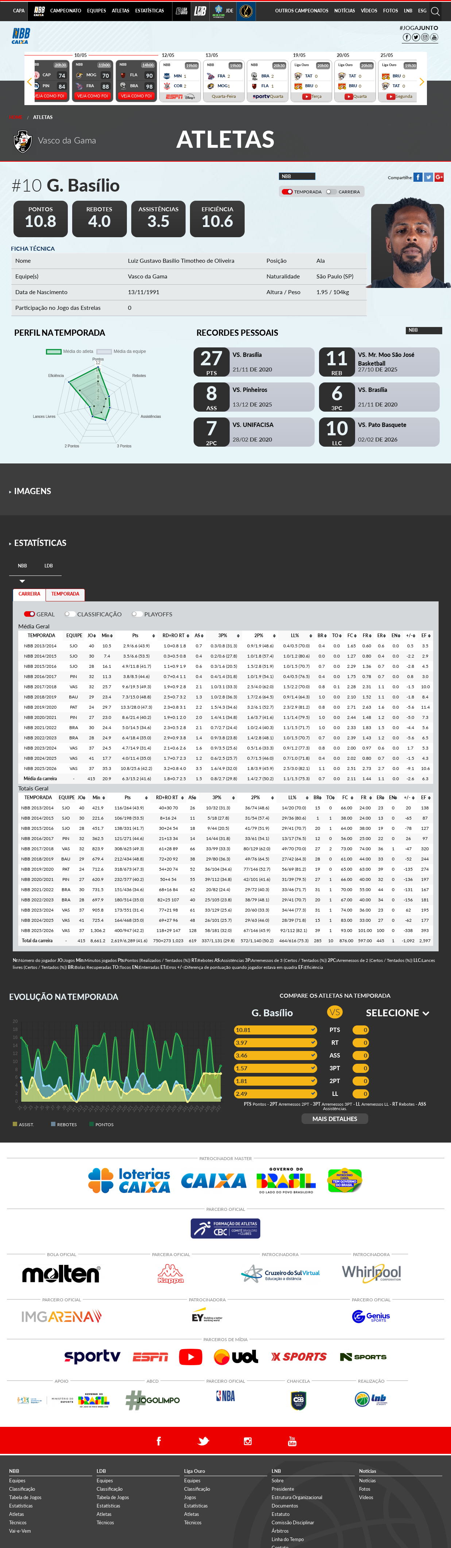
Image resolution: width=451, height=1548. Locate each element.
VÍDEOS (369, 11)
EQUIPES (96, 11)
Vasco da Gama (147, 276)
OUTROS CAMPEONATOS (301, 11)
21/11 (252, 369)
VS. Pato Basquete (382, 424)
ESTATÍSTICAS (149, 11)
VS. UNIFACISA (253, 424)
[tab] (22, 566)
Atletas (43, 117)
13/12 (252, 404)
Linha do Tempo (288, 1539)
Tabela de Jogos (25, 1497)
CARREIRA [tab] (29, 594)
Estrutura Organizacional (297, 1497)
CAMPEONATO (65, 11)
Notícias (367, 1480)
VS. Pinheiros (250, 389)
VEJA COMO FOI (49, 95)
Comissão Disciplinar (293, 1522)
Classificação (22, 1489)
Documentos (285, 1506)
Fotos (364, 1489)
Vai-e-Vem (20, 1531)
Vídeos (366, 1497)
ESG (422, 11)
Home (16, 117)
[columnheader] (91, 636)
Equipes (17, 1480)
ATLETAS (120, 11)
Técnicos (18, 1522)
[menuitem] (65, 11)
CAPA (18, 11)
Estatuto (280, 1514)
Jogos (190, 1497)
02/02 (377, 439)
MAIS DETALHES (334, 1118)
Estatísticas (21, 1506)
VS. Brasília (247, 354)
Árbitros (280, 1531)
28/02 (252, 439)
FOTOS (390, 11)
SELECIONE (397, 1012)
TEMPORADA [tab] (65, 594)
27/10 (377, 369)
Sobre (278, 1480)
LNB (408, 11)
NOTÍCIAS (344, 11)
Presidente (283, 1489)
